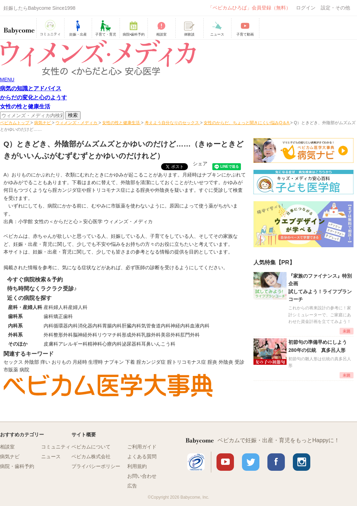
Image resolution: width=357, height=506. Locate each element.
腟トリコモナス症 (106, 190)
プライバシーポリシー (95, 466)
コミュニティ (55, 447)
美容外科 (170, 335)
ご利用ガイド (142, 447)
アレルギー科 (73, 344)
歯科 (48, 316)
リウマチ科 (109, 335)
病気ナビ (10, 456)
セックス (13, 362)
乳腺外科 (151, 335)
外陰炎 (162, 190)
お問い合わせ (142, 476)
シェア (200, 163)
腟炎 (145, 190)
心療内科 (112, 344)
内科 (48, 325)
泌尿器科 (131, 344)
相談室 (7, 447)
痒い (45, 362)
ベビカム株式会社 (91, 456)
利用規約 (137, 466)
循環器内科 (65, 325)
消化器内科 (90, 325)
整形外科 (63, 335)
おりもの (61, 362)
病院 (24, 369)
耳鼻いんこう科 (158, 344)
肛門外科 (190, 335)
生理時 (95, 362)
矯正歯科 (63, 316)
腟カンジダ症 (67, 190)
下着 (130, 362)
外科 (48, 335)
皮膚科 (51, 344)
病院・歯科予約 (17, 466)
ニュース (51, 456)
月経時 (80, 362)
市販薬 (10, 369)
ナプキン (114, 362)
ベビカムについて (91, 447)
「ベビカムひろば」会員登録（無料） (249, 7)
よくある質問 (142, 456)
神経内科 (180, 325)
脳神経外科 (85, 335)
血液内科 (200, 325)
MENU (7, 79)
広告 (132, 486)
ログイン (306, 7)
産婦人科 (78, 307)
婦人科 (60, 307)
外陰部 (31, 362)
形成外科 (131, 335)
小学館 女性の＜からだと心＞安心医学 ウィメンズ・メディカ (85, 221)
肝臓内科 (131, 325)
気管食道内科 (155, 325)
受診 (239, 362)
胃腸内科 (112, 325)
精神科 (95, 344)
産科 (48, 307)
